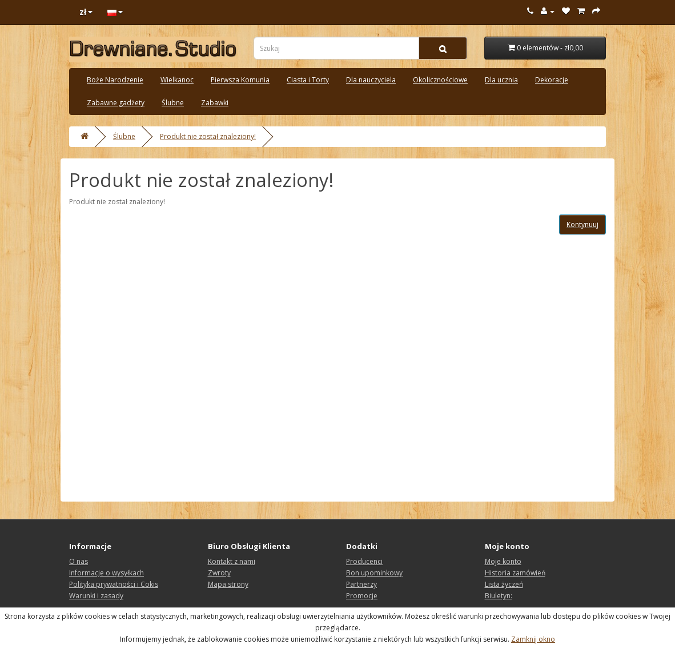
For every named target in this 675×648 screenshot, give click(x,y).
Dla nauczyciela (371, 80)
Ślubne (173, 103)
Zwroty (219, 573)
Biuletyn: (498, 596)
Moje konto (503, 561)
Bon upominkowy (374, 573)
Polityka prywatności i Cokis (113, 584)
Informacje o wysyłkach (106, 573)
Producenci (364, 561)
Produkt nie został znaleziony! (208, 136)
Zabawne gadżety (115, 103)
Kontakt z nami (231, 561)
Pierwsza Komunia (240, 80)
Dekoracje (551, 80)
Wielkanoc (177, 80)
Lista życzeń (504, 584)
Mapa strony (228, 584)
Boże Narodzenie (115, 80)
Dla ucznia (501, 80)
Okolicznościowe (440, 80)
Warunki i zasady (96, 596)
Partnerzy (361, 584)
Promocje (361, 596)
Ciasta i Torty (308, 80)
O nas (78, 561)
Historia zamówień (515, 573)
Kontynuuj (582, 224)
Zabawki (214, 103)
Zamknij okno (533, 639)
